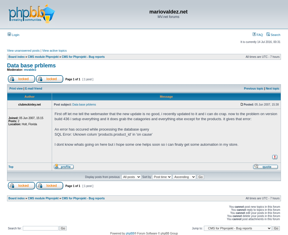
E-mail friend (33, 88)
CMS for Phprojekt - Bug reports (83, 56)
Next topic (272, 88)
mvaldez (30, 69)
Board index (16, 56)
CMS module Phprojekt (43, 56)
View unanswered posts (23, 50)
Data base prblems (31, 65)
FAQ (258, 34)
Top (11, 166)
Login (13, 34)
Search (273, 34)
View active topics (54, 50)
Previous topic (254, 88)
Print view (16, 88)
